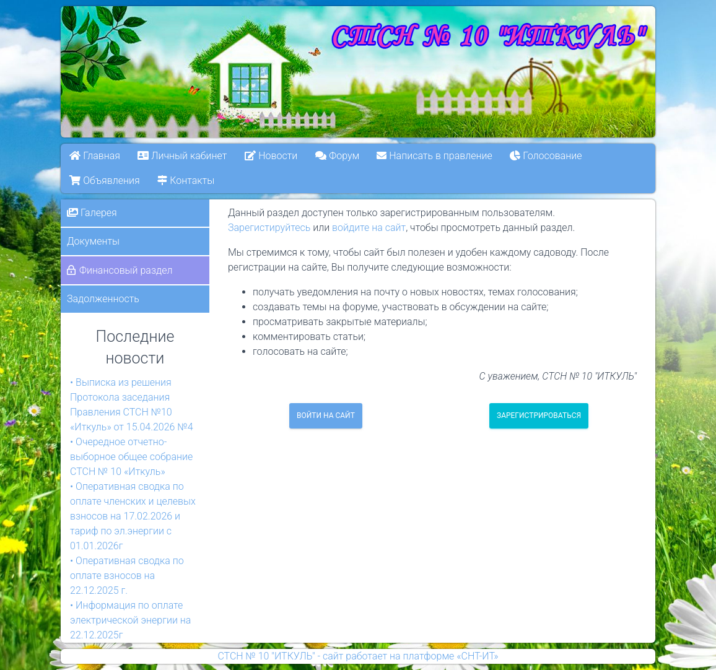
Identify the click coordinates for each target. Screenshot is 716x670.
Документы (93, 241)
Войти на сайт (326, 415)
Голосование (546, 156)
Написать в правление (434, 156)
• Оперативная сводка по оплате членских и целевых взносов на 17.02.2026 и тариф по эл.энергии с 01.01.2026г (133, 516)
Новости (271, 156)
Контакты (185, 180)
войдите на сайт (369, 227)
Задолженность (103, 299)
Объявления (104, 180)
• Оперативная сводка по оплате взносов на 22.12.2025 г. (127, 575)
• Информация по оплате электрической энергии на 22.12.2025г (130, 620)
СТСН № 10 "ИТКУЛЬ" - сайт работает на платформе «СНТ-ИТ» (357, 656)
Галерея (92, 213)
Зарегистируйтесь (269, 227)
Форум (337, 156)
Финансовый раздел (125, 270)
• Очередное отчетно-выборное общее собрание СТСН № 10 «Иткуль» (131, 456)
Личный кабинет (182, 156)
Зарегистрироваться (539, 415)
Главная (94, 156)
